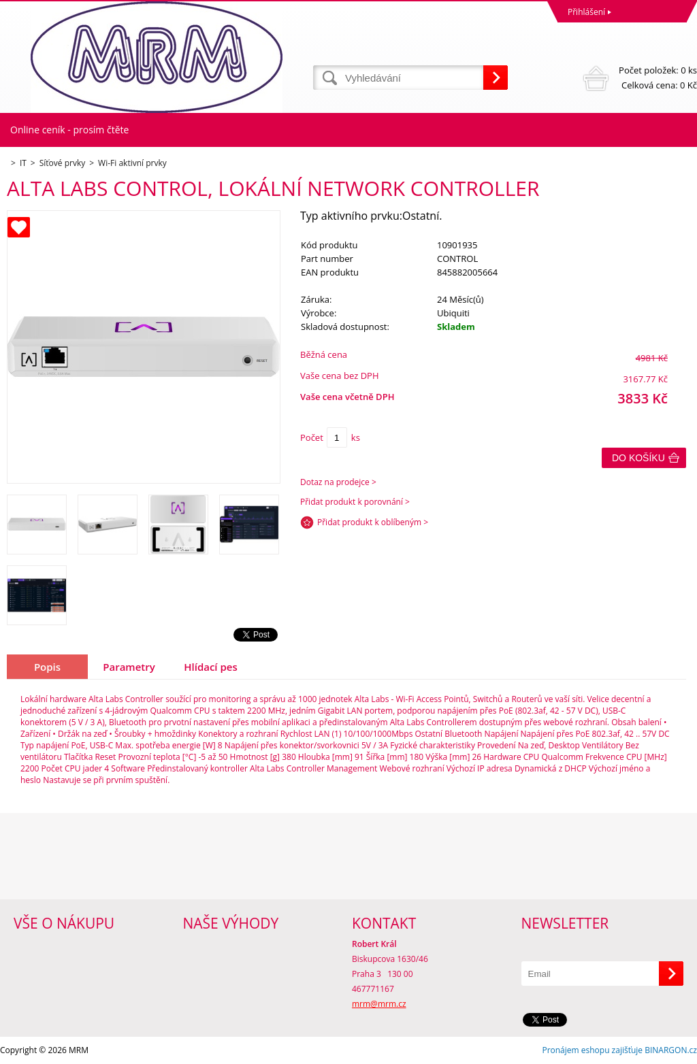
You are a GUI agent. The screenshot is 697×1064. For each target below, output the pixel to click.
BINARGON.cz (671, 1050)
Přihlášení (586, 12)
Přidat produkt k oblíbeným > (372, 522)
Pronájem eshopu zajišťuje (592, 1050)
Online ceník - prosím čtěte (69, 129)
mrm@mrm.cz (379, 1004)
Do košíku (638, 457)
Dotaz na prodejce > (338, 482)
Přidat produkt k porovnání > (355, 502)
